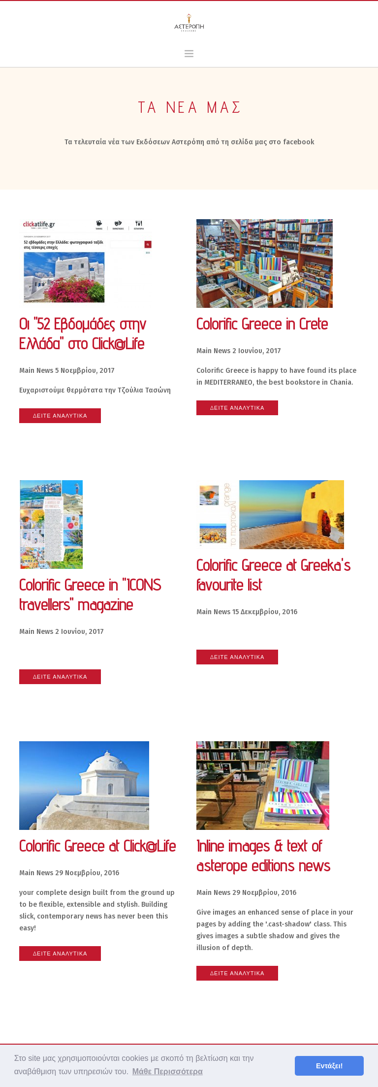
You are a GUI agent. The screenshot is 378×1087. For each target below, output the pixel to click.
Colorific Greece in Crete (262, 323)
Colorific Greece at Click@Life (97, 845)
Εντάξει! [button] (329, 1066)
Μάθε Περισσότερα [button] (167, 1071)
